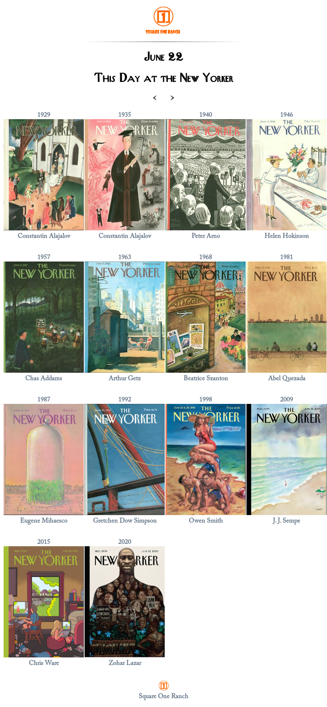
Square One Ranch (163, 696)
